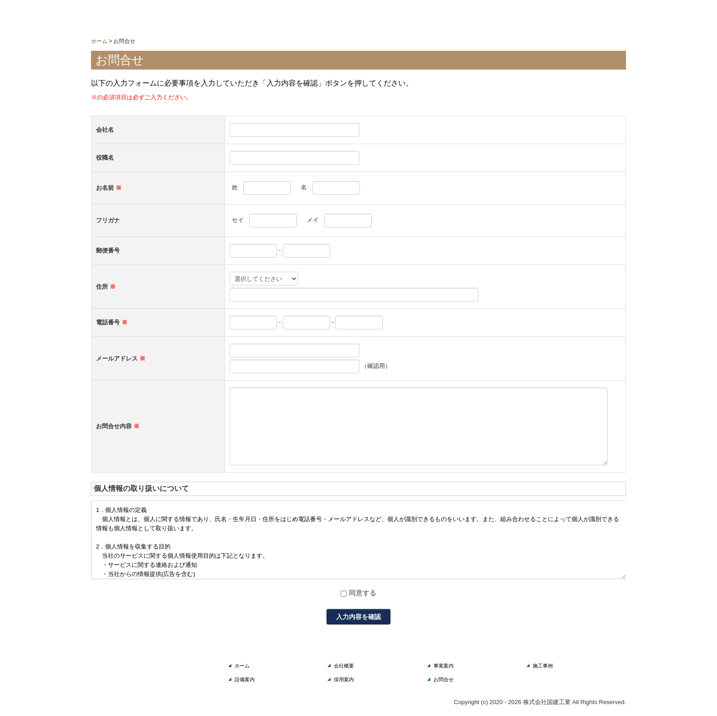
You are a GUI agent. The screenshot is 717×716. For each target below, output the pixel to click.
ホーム (242, 665)
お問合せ (443, 679)
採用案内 (344, 679)
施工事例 (543, 665)
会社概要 (344, 665)
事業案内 (443, 665)
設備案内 (245, 679)
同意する (362, 593)
